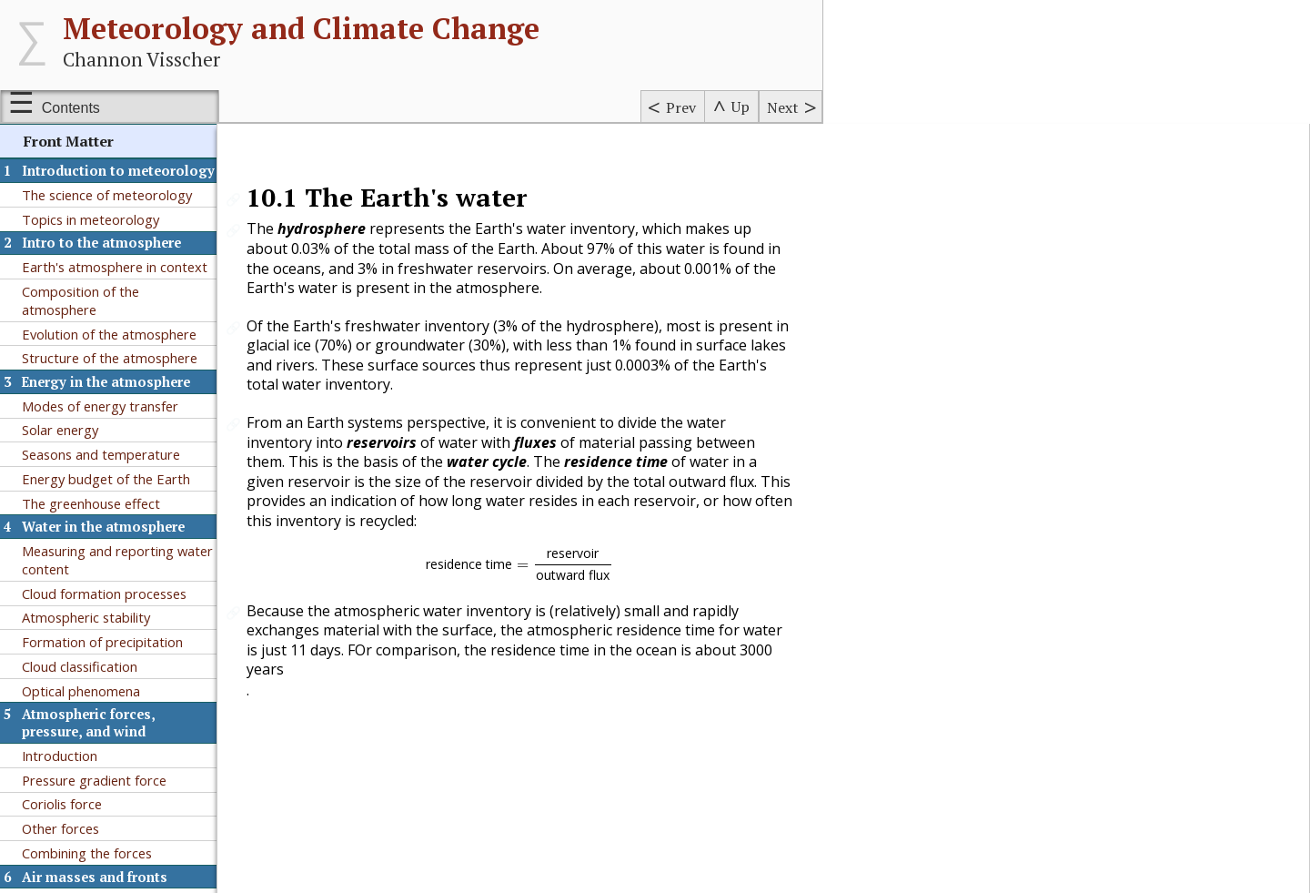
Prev (681, 107)
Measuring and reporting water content (117, 560)
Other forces (60, 828)
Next (783, 107)
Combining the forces (87, 853)
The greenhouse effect (91, 503)
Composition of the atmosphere (80, 300)
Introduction (59, 755)
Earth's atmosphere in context (114, 267)
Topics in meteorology (90, 219)
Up (740, 106)
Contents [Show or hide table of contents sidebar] (71, 108)
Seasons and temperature (101, 454)
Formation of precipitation (102, 642)
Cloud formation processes (104, 593)
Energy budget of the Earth (106, 479)
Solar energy (60, 430)
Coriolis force (62, 804)
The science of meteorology (107, 195)
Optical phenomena (81, 691)
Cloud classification (79, 666)
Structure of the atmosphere (109, 358)
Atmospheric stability (86, 617)
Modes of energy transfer (100, 406)
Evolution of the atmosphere (109, 334)
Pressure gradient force (94, 780)
